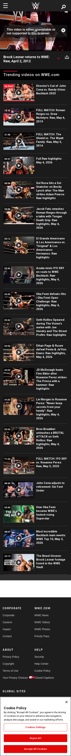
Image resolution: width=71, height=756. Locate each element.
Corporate (8, 615)
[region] (35, 726)
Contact (7, 636)
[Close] (66, 702)
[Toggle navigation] (5, 5)
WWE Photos (42, 629)
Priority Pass (41, 636)
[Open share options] (67, 57)
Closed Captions (42, 677)
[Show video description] (58, 57)
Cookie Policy (42, 670)
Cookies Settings (35, 727)
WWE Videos (42, 622)
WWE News (41, 615)
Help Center (41, 663)
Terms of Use (10, 670)
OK (35, 31)
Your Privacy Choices (11, 677)
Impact (7, 629)
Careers (7, 622)
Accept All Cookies (35, 749)
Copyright (8, 663)
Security (39, 656)
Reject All (35, 738)
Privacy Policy (11, 656)
